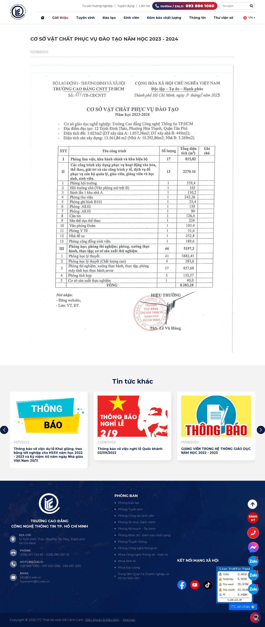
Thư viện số (223, 18)
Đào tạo (109, 18)
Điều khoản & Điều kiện (102, 620)
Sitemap (129, 620)
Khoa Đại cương (129, 567)
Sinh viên (131, 18)
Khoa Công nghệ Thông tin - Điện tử (143, 554)
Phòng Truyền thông (132, 541)
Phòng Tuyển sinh (130, 509)
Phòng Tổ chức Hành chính (137, 522)
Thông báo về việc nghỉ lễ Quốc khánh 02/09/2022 (129, 451)
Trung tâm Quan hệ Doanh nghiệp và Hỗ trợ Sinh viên (143, 576)
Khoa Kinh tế (127, 561)
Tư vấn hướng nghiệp (97, 6)
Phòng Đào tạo (128, 503)
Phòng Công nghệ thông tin (137, 548)
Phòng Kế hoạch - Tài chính (137, 529)
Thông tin (197, 18)
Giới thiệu (60, 18)
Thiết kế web (51, 620)
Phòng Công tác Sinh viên (136, 516)
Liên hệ (144, 6)
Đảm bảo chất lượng (164, 18)
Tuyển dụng (125, 6)
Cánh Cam (75, 620)
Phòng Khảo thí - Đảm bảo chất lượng (144, 535)
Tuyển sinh (85, 18)
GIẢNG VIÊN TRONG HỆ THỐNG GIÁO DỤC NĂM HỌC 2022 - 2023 (216, 451)
